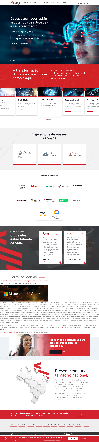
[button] (13, 47)
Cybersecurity (33, 2)
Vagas (32, 427)
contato (62, 317)
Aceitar (73, 438)
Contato (64, 2)
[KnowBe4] (21, 188)
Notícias (58, 2)
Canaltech (6, 322)
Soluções (33, 431)
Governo (33, 433)
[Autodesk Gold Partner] (77, 175)
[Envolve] (35, 188)
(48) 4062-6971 (62, 416)
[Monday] (49, 188)
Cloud (40, 2)
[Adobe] (35, 175)
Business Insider (14, 322)
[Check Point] (63, 175)
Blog (45, 427)
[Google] (56, 202)
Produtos (52, 2)
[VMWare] (77, 188)
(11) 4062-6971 (13, 416)
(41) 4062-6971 (39, 416)
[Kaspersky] (49, 175)
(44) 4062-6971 (54, 416)
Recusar (84, 438)
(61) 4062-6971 (78, 416)
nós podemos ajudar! (56, 342)
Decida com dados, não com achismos (21, 37)
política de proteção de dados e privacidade (52, 440)
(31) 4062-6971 (30, 416)
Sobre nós (25, 2)
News (45, 425)
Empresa (33, 425)
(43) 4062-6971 (46, 416)
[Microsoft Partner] (21, 175)
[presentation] (82, 26)
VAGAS (81, 405)
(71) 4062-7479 (85, 416)
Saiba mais (21, 97)
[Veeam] (63, 188)
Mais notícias (42, 267)
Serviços (45, 2)
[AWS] (42, 202)
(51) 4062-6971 (70, 416)
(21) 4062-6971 (21, 416)
